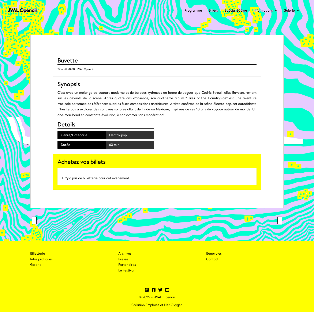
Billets (213, 10)
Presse (123, 259)
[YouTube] (167, 290)
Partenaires (127, 264)
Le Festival (126, 270)
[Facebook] (154, 290)
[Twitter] (160, 290)
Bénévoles (214, 253)
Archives (124, 253)
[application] (275, 10)
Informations (265, 10)
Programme (193, 10)
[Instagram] (147, 290)
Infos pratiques (41, 259)
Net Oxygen (173, 305)
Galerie (291, 10)
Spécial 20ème (236, 10)
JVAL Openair (22, 10)
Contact (212, 259)
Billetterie (37, 253)
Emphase (152, 305)
